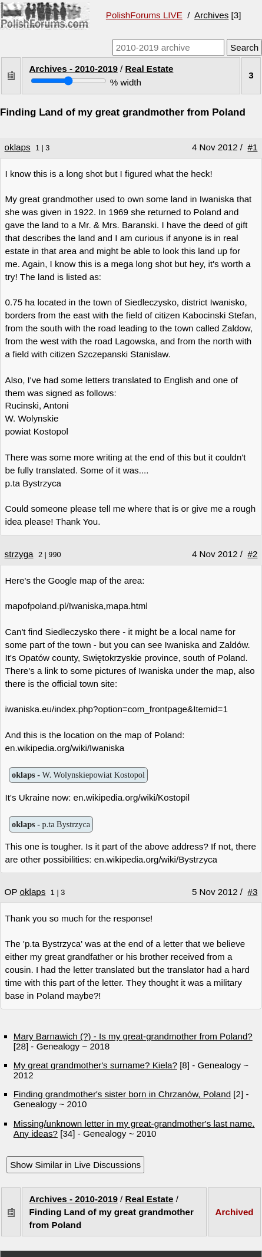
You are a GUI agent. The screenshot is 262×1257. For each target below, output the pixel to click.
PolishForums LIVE (144, 15)
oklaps (18, 147)
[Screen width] (69, 80)
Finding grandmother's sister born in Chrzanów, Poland (122, 1094)
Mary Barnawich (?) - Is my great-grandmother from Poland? (133, 1036)
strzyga (19, 554)
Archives (211, 15)
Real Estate (149, 69)
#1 (253, 147)
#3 (253, 892)
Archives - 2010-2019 (73, 69)
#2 (253, 554)
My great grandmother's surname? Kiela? (95, 1065)
